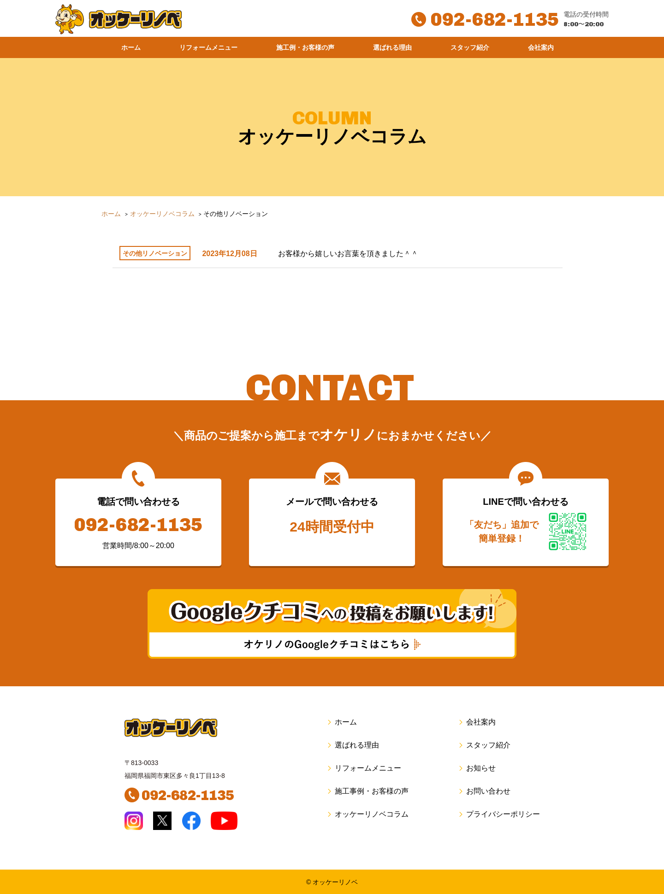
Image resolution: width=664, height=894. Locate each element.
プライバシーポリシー (498, 814)
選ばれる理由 (392, 47)
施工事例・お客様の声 (367, 791)
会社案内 (541, 47)
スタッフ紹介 (470, 47)
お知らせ (476, 768)
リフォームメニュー (208, 47)
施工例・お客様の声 (305, 47)
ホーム (131, 47)
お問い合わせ (483, 791)
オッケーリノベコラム (367, 814)
